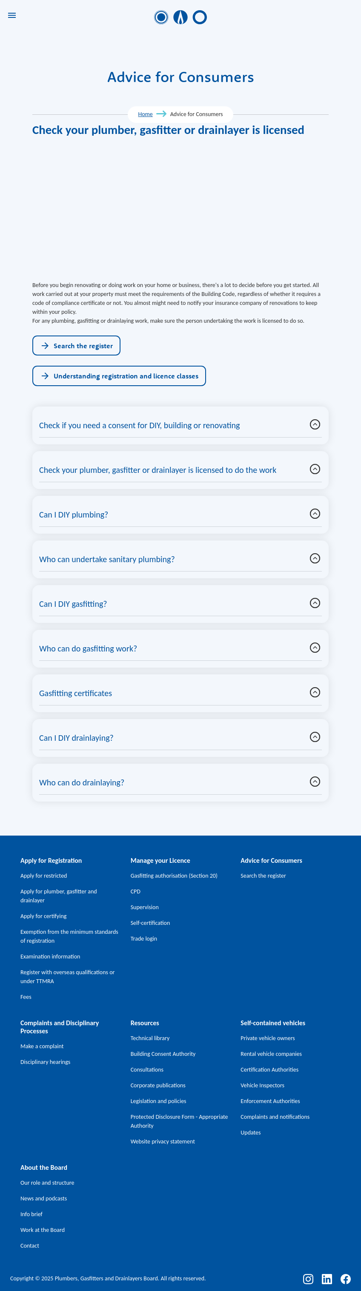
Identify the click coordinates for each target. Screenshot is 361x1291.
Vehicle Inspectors (262, 1085)
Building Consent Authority (163, 1054)
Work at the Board (42, 1230)
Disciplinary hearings (45, 1062)
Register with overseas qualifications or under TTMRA (67, 977)
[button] (315, 424)
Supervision (145, 907)
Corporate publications (158, 1085)
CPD (135, 891)
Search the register (76, 346)
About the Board (43, 1167)
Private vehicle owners (268, 1038)
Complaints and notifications (275, 1116)
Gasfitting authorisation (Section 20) (174, 875)
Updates (251, 1132)
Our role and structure (47, 1182)
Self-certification (150, 923)
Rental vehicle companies (271, 1054)
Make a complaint (41, 1046)
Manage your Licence (160, 860)
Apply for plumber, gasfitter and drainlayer (58, 896)
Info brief (31, 1214)
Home (145, 114)
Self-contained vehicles (273, 1023)
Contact (29, 1245)
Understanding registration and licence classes (119, 376)
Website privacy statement (163, 1141)
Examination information (50, 956)
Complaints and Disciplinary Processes (59, 1027)
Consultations (147, 1069)
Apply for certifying (43, 916)
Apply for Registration (51, 860)
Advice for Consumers (271, 860)
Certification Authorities (269, 1069)
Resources (145, 1023)
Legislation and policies (158, 1101)
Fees (26, 997)
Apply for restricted (43, 875)
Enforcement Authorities (270, 1101)
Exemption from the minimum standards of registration (69, 936)
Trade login (144, 938)
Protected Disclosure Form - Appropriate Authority (179, 1121)
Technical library (150, 1038)
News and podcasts (43, 1198)
